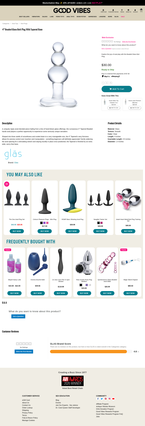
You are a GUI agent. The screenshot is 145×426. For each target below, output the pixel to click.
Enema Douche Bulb (38, 280)
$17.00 (44, 226)
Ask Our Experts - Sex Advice (67, 405)
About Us (25, 403)
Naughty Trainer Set (100, 219)
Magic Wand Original (131, 280)
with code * (72, 3)
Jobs (98, 416)
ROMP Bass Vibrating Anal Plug (72, 219)
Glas (16, 162)
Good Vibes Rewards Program (107, 411)
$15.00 (84, 288)
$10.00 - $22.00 (14, 286)
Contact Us (26, 405)
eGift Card (26, 400)
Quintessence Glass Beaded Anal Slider (107, 280)
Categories (5, 23)
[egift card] (103, 11)
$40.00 (128, 225)
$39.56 (37, 286)
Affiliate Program (102, 404)
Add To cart (116, 89)
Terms (24, 415)
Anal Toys (15, 23)
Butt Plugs (24, 23)
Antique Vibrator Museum (105, 406)
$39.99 (72, 225)
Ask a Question (107, 48)
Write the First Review (129, 41)
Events (58, 403)
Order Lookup (27, 408)
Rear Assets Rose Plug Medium (84, 280)
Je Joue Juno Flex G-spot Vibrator (61, 280)
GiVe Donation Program (105, 409)
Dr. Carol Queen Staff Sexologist (68, 408)
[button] (41, 223)
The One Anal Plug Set (17, 219)
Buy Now (17, 231)
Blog (57, 400)
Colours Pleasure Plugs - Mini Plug (44, 219)
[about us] (128, 11)
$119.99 (61, 287)
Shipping (25, 410)
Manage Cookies (28, 420)
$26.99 (107, 287)
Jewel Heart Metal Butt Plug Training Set (128, 220)
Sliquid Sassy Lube (14, 280)
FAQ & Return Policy (30, 418)
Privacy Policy (27, 413)
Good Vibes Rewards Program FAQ (109, 414)
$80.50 (130, 286)
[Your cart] (141, 10)
